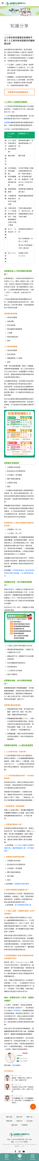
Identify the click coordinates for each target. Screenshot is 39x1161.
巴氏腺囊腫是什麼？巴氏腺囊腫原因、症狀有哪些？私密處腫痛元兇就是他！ (22, 1100)
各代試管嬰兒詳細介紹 (23, 905)
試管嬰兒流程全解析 (21, 884)
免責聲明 (25, 1125)
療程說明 (9, 1121)
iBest (22, 1146)
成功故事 (30, 1121)
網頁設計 (17, 1146)
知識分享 (20, 1121)
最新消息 (20, 1117)
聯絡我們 (14, 1125)
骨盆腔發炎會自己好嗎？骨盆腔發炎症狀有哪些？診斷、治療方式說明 (22, 1089)
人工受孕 (7, 116)
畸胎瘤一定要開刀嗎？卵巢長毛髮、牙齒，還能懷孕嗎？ (22, 1079)
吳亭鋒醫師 (16, 1065)
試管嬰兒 (7, 122)
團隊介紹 (30, 1117)
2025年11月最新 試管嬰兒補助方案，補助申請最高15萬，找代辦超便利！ (19, 848)
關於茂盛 (9, 1117)
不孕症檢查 (16, 1011)
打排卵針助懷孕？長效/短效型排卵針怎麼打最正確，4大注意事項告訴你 (19, 573)
